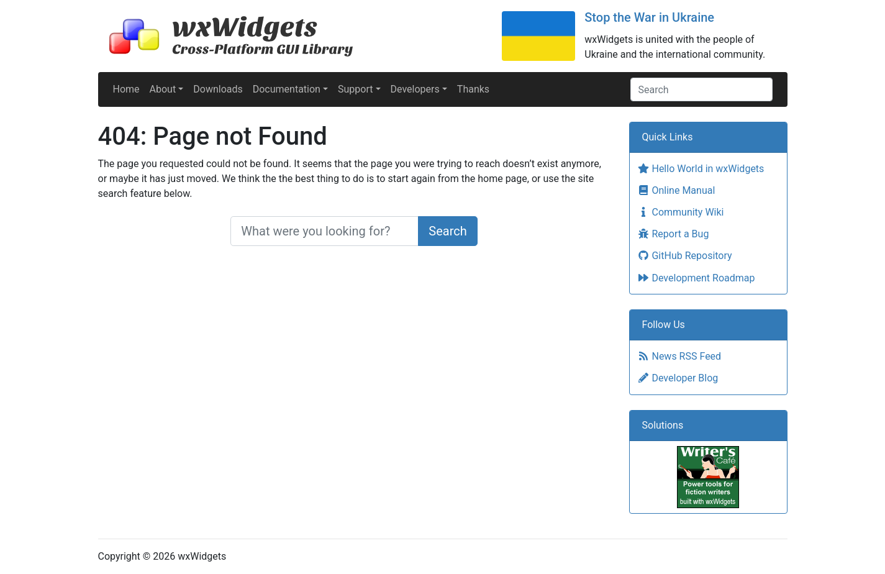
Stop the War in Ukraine (649, 17)
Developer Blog (678, 378)
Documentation (286, 89)
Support (355, 89)
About (163, 89)
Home (126, 89)
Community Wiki (680, 212)
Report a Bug (673, 234)
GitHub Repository (684, 256)
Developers (415, 89)
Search (447, 231)
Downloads (217, 89)
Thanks (473, 89)
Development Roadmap (696, 278)
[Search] (701, 89)
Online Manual (676, 190)
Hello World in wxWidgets (701, 169)
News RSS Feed (679, 356)
